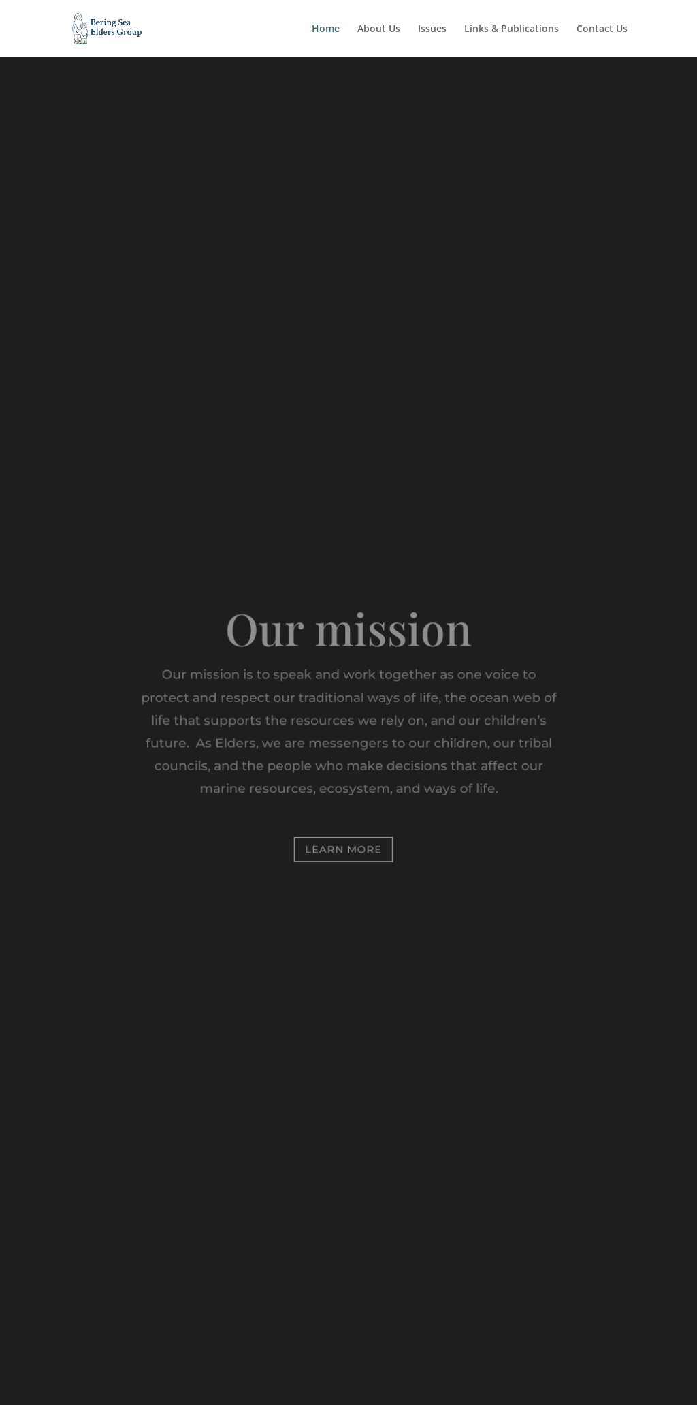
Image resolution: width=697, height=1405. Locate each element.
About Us (378, 29)
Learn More (344, 848)
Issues (432, 29)
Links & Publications (511, 29)
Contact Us (602, 29)
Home (326, 29)
